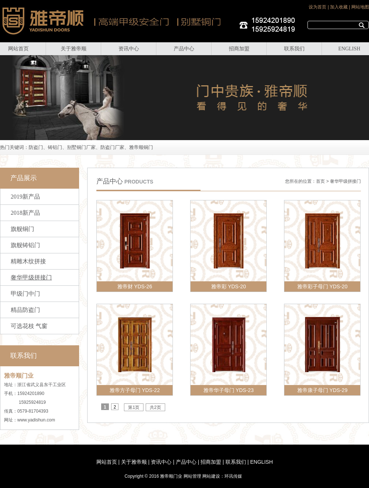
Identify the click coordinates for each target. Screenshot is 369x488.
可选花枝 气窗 (29, 326)
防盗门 (36, 147)
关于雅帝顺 (73, 48)
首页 (320, 181)
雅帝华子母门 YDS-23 (228, 390)
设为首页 (317, 7)
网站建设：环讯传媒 (222, 476)
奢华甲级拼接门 (31, 277)
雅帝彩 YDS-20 (228, 286)
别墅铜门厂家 (81, 147)
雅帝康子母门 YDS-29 (322, 390)
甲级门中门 (25, 294)
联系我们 (294, 48)
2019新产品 (25, 196)
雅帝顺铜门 (141, 147)
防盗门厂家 (112, 147)
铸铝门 (55, 147)
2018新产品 (25, 213)
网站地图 (360, 7)
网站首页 (18, 48)
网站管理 (192, 476)
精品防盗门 (25, 310)
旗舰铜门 (22, 229)
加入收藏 (339, 7)
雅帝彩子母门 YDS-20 (322, 286)
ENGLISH (349, 48)
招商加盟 (239, 48)
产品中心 (184, 48)
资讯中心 (128, 48)
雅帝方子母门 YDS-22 (135, 390)
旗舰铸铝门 (25, 245)
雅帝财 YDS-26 (134, 286)
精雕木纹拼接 (28, 261)
